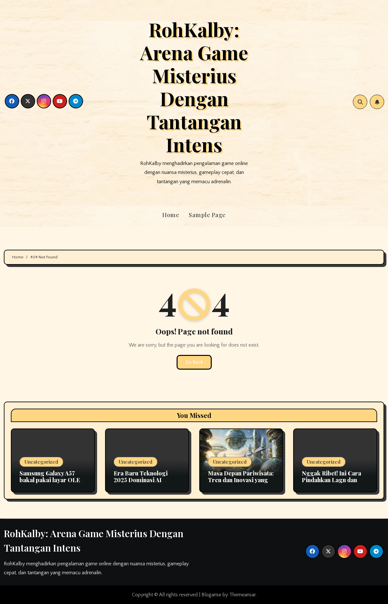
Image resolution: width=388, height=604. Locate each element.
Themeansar (242, 595)
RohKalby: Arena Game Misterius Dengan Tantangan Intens (194, 86)
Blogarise (211, 595)
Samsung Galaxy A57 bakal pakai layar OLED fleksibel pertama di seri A (52, 483)
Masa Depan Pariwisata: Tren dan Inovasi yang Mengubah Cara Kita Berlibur (241, 483)
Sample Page (207, 215)
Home (170, 215)
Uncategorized (41, 462)
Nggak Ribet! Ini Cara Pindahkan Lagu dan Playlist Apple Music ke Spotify (333, 483)
